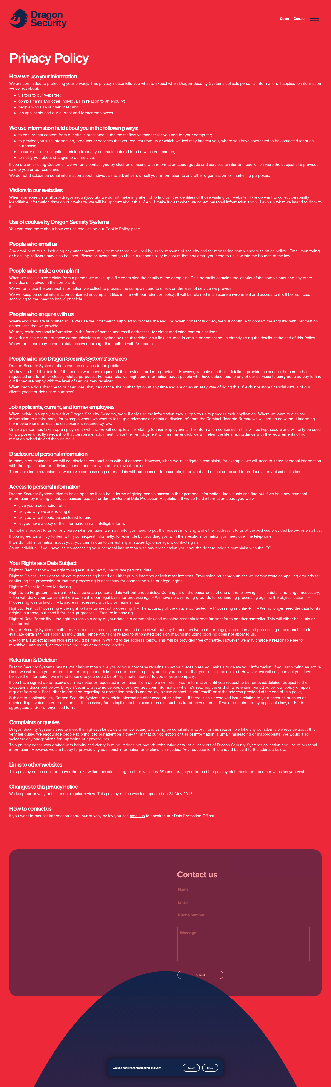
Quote (284, 18)
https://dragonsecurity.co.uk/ (74, 197)
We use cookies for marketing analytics (137, 1068)
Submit (200, 975)
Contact (299, 18)
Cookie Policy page (123, 228)
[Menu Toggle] (315, 19)
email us (313, 530)
